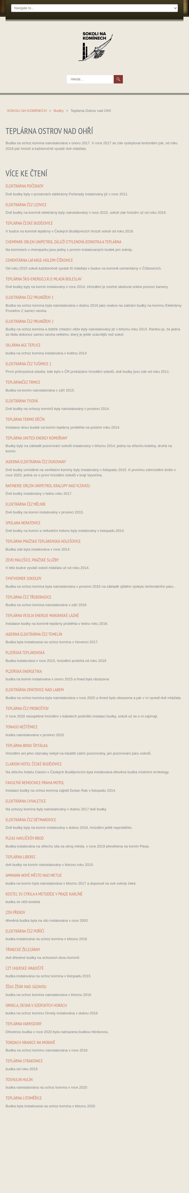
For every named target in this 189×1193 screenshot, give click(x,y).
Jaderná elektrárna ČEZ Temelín (34, 634)
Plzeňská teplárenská (25, 652)
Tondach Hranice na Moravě (30, 1042)
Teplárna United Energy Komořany (37, 438)
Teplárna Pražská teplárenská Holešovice (43, 541)
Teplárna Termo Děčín (25, 419)
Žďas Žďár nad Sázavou (26, 986)
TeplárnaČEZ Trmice (23, 382)
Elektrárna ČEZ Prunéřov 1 (30, 297)
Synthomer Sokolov (23, 578)
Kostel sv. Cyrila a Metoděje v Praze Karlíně (44, 894)
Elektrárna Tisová (22, 401)
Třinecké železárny (23, 949)
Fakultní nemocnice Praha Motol (35, 782)
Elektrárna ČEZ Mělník (26, 504)
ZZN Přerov (15, 912)
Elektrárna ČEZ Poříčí (25, 931)
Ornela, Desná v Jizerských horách (36, 1005)
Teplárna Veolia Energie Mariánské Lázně (42, 615)
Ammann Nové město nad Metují (34, 875)
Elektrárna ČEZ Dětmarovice (31, 819)
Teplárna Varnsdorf (24, 1023)
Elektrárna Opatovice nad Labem (35, 689)
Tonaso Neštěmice (22, 726)
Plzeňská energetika (24, 671)
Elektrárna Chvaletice (26, 801)
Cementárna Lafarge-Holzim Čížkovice (39, 260)
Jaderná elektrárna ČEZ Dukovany (36, 461)
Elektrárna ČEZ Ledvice (26, 204)
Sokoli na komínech (27, 111)
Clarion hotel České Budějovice (34, 764)
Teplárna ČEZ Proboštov (27, 708)
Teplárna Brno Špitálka (27, 745)
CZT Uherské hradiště (25, 968)
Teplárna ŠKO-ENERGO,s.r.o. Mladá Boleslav (44, 279)
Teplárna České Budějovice (29, 223)
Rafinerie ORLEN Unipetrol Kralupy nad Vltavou (48, 485)
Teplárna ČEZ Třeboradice (28, 597)
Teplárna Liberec (21, 857)
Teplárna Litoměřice (24, 1098)
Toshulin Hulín (19, 1079)
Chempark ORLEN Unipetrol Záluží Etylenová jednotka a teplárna (63, 241)
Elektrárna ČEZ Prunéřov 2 (30, 321)
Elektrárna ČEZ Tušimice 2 (28, 363)
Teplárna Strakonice (24, 1061)
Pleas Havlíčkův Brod (25, 838)
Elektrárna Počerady (25, 186)
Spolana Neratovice (23, 522)
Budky (59, 111)
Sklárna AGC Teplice (23, 345)
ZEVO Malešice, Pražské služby (32, 560)
